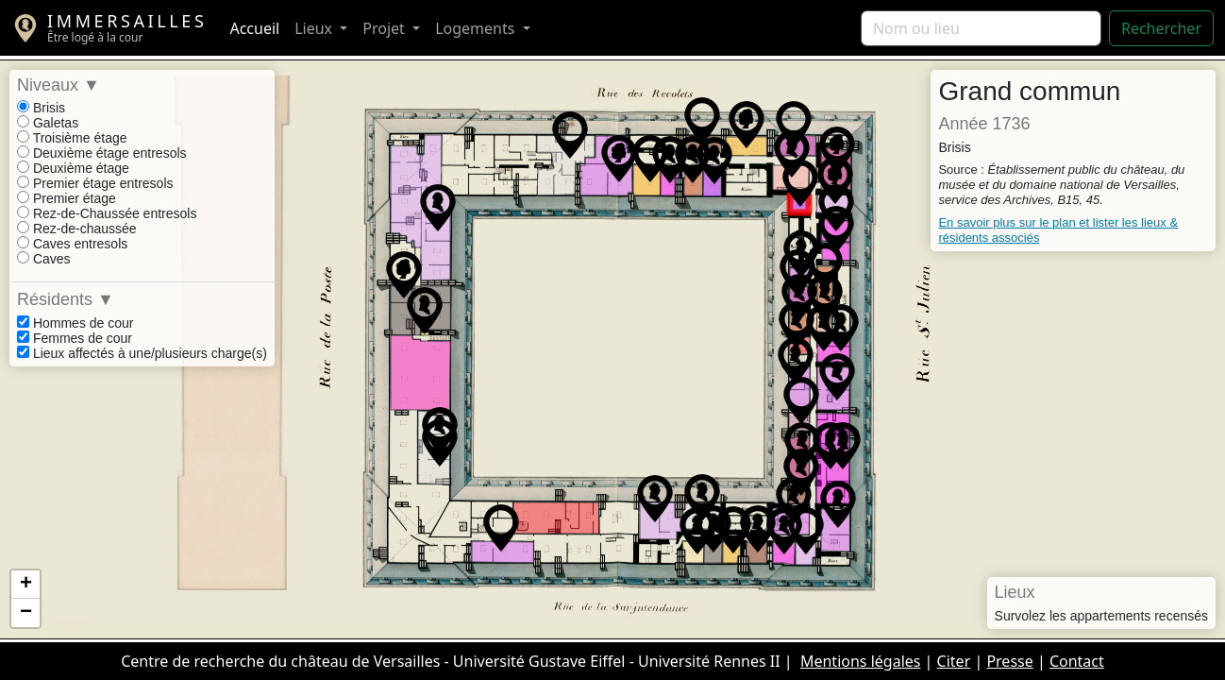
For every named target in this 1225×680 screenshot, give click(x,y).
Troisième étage (72, 137)
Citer (954, 661)
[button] (425, 310)
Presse (1009, 661)
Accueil (254, 28)
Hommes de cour (75, 323)
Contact (1076, 661)
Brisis (41, 107)
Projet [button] (385, 28)
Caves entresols (72, 243)
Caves (44, 258)
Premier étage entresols (95, 183)
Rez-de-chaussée (77, 228)
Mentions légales (860, 661)
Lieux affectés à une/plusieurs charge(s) (142, 353)
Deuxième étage (73, 168)
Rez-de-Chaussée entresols (106, 213)
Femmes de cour (74, 338)
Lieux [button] (315, 28)
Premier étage (66, 198)
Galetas (47, 122)
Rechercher (1161, 28)
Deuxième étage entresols (102, 153)
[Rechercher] (981, 28)
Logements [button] (476, 28)
